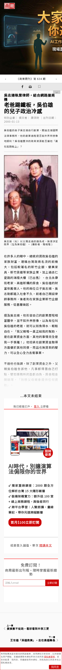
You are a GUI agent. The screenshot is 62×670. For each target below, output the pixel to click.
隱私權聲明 (49, 657)
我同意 (55, 667)
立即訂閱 (52, 582)
